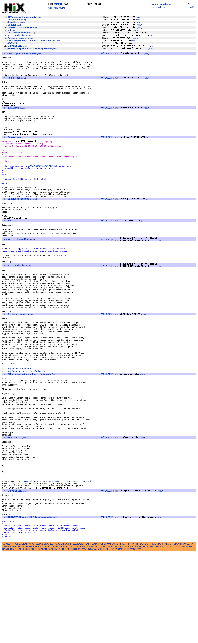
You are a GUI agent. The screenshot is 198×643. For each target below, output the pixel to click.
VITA (111, 639)
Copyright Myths (56, 7)
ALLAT (23, 634)
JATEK (5, 637)
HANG (122, 634)
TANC (61, 639)
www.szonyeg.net (82, 561)
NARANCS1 (143, 637)
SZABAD (42, 639)
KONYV (30, 637)
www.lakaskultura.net (57, 561)
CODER (59, 634)
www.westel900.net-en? (40, 185)
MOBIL (58, 4)
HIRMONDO (155, 634)
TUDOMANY (77, 639)
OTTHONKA (179, 637)
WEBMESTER (122, 639)
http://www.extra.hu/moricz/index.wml (26, 430)
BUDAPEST (48, 634)
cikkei (138, 17)
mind (39, 17)
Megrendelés (158, 7)
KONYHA (20, 637)
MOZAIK (119, 637)
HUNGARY (187, 634)
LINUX (73, 637)
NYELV (157, 637)
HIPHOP (130, 634)
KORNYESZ (41, 637)
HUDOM (176, 634)
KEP (12, 637)
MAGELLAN (83, 637)
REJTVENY (16, 639)
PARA (189, 637)
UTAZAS (92, 639)
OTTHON (167, 637)
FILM (86, 634)
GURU (114, 634)
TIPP (67, 639)
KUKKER (53, 637)
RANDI (5, 639)
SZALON (52, 639)
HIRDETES (142, 634)
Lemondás (189, 7)
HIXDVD (166, 634)
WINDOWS (136, 639)
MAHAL (95, 637)
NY (151, 637)
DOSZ (68, 634)
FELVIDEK (77, 634)
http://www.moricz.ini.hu (19, 427)
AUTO (31, 634)
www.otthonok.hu (32, 561)
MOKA (110, 637)
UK (86, 639)
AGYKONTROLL (11, 634)
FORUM (106, 634)
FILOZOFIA (96, 634)
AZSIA (38, 634)
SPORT (33, 639)
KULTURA (63, 637)
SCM (25, 639)
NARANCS (130, 637)
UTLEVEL (103, 639)
